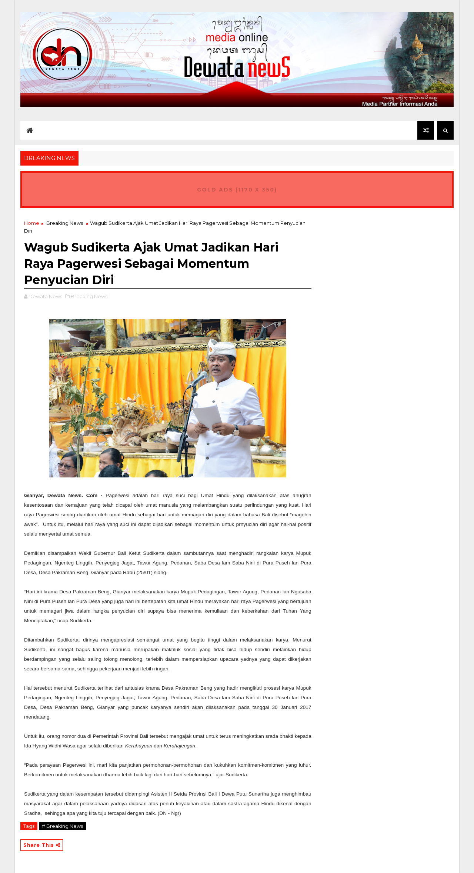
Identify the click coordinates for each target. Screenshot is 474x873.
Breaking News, (90, 296)
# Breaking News (62, 826)
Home (31, 223)
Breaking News (64, 223)
